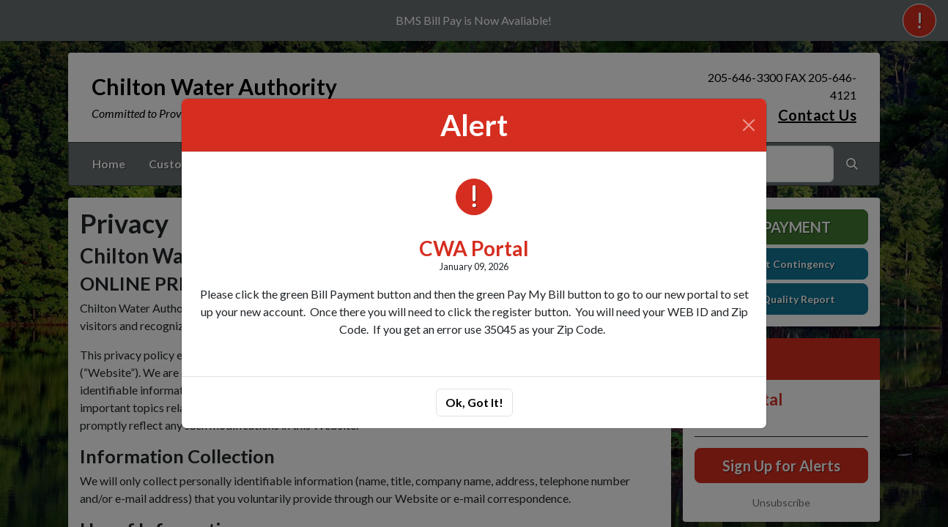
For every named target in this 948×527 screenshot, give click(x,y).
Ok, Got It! (474, 402)
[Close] (748, 125)
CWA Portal (474, 248)
